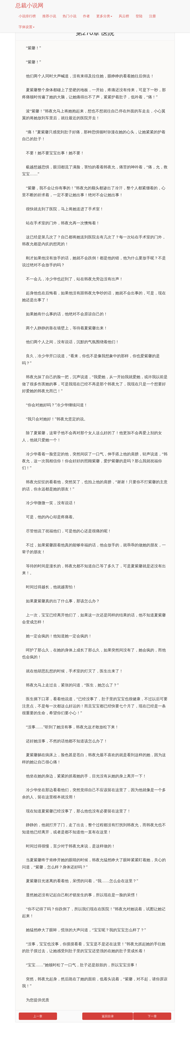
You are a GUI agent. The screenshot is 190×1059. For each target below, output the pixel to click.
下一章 (152, 1016)
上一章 (37, 1016)
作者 (86, 16)
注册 (152, 16)
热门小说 (69, 16)
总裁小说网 (29, 5)
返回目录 (108, 1016)
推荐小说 (49, 16)
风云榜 (124, 16)
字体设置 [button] (27, 27)
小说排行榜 (27, 16)
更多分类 (104, 16)
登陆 (139, 16)
